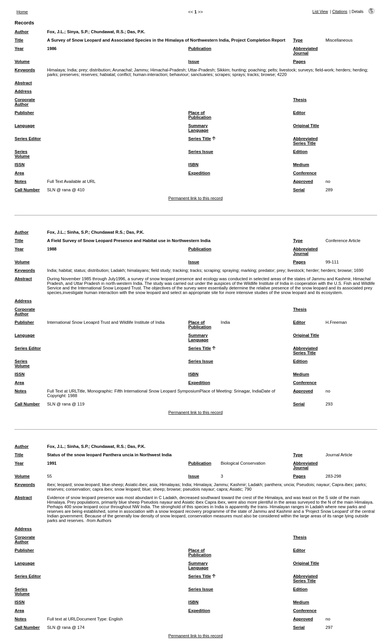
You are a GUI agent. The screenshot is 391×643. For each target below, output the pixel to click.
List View (320, 12)
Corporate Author (25, 102)
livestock (287, 70)
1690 (359, 270)
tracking (180, 270)
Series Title (199, 138)
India (71, 70)
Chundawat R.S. (107, 232)
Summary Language (198, 127)
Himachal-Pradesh (168, 70)
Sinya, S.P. (77, 31)
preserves (69, 74)
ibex (51, 484)
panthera (273, 484)
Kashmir (238, 484)
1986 (52, 48)
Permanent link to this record (195, 198)
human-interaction (150, 74)
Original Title (306, 125)
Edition (300, 151)
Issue (193, 61)
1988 (52, 249)
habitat (65, 270)
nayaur (323, 484)
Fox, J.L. (55, 31)
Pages (299, 61)
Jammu (141, 70)
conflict (124, 74)
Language (25, 125)
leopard (64, 484)
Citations (339, 12)
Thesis (299, 99)
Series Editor (28, 138)
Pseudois (305, 484)
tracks (253, 74)
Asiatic (235, 489)
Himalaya (56, 70)
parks (52, 74)
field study (160, 270)
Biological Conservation (243, 463)
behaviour (179, 74)
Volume (22, 61)
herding (360, 70)
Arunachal (121, 70)
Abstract (23, 83)
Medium (301, 164)
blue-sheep (112, 484)
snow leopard (127, 489)
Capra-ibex (342, 484)
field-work (324, 70)
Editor (299, 112)
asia (153, 484)
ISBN (193, 164)
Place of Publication (199, 115)
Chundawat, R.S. (107, 31)
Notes (20, 181)
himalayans (138, 270)
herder (312, 270)
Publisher (24, 112)
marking (248, 270)
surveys (305, 70)
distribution (100, 70)
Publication (199, 48)
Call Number (27, 189)
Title (19, 40)
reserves (89, 74)
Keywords (25, 70)
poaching (256, 70)
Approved (303, 181)
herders (343, 70)
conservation (78, 489)
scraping (212, 270)
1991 (52, 463)
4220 (282, 74)
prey (83, 70)
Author (22, 31)
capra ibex (102, 489)
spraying (230, 270)
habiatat (107, 74)
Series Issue (200, 151)
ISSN (19, 164)
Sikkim (223, 70)
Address (23, 91)
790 (248, 489)
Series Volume (22, 153)
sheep (158, 489)
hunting (239, 70)
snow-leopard (87, 484)
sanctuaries (201, 74)
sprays (238, 74)
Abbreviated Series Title (305, 140)
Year (19, 48)
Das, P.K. (136, 31)
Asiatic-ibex (136, 484)
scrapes (222, 74)
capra (222, 489)
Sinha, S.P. (77, 232)
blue (146, 489)
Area (19, 173)
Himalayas (169, 484)
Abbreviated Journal (305, 50)
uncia (289, 484)
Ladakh (118, 270)
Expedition (199, 173)
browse (268, 74)
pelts (272, 70)
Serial (298, 189)
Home (22, 12)
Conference (305, 173)
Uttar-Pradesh (201, 70)
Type (297, 40)
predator (267, 270)
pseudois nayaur (198, 489)
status (80, 270)
